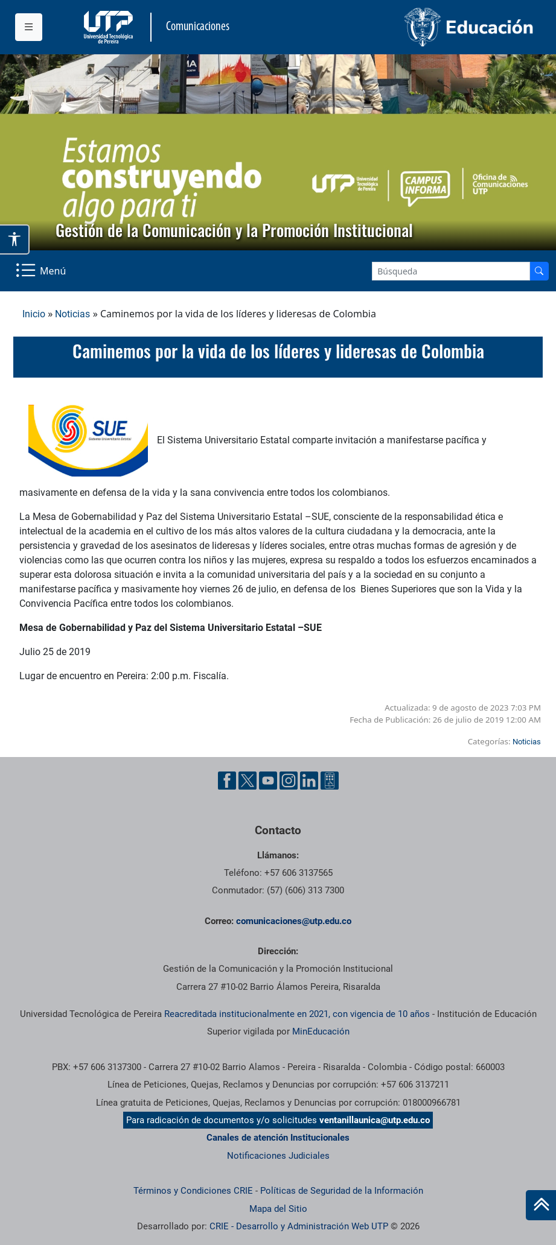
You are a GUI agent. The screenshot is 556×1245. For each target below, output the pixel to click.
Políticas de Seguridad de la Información (341, 1190)
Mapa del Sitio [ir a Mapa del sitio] (278, 1208)
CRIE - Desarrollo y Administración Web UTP (298, 1226)
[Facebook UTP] (227, 780)
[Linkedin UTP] (309, 780)
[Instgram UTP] (289, 780)
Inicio (33, 314)
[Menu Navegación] (42, 270)
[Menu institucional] (28, 27)
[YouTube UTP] (268, 780)
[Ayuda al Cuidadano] (330, 780)
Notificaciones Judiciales (278, 1155)
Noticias (72, 314)
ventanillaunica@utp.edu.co (374, 1120)
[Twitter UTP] (247, 780)
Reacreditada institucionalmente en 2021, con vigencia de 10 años (297, 1014)
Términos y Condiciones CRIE (193, 1190)
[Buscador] (539, 271)
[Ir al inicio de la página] (540, 1205)
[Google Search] (451, 271)
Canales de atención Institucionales (278, 1137)
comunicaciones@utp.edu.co (293, 921)
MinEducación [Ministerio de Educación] (321, 1031)
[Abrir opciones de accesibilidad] (15, 239)
